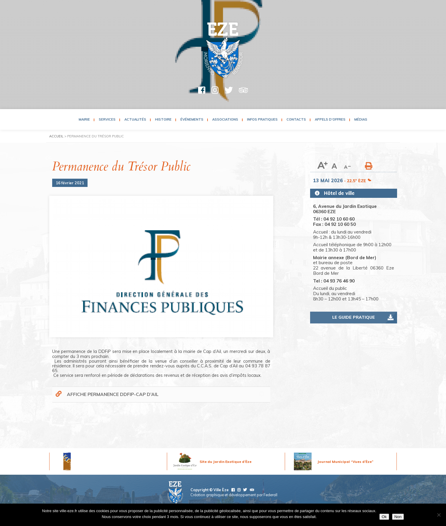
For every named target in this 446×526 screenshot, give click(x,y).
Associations (225, 119)
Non (397, 517)
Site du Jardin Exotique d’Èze (225, 461)
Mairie (84, 119)
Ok (384, 517)
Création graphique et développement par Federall (233, 494)
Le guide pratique (353, 317)
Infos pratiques (262, 119)
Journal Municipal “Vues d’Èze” (345, 461)
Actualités (135, 119)
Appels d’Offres (330, 119)
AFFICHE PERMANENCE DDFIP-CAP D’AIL (113, 394)
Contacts (296, 119)
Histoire (163, 119)
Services (107, 119)
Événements (191, 119)
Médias (360, 119)
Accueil (56, 136)
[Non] (439, 515)
